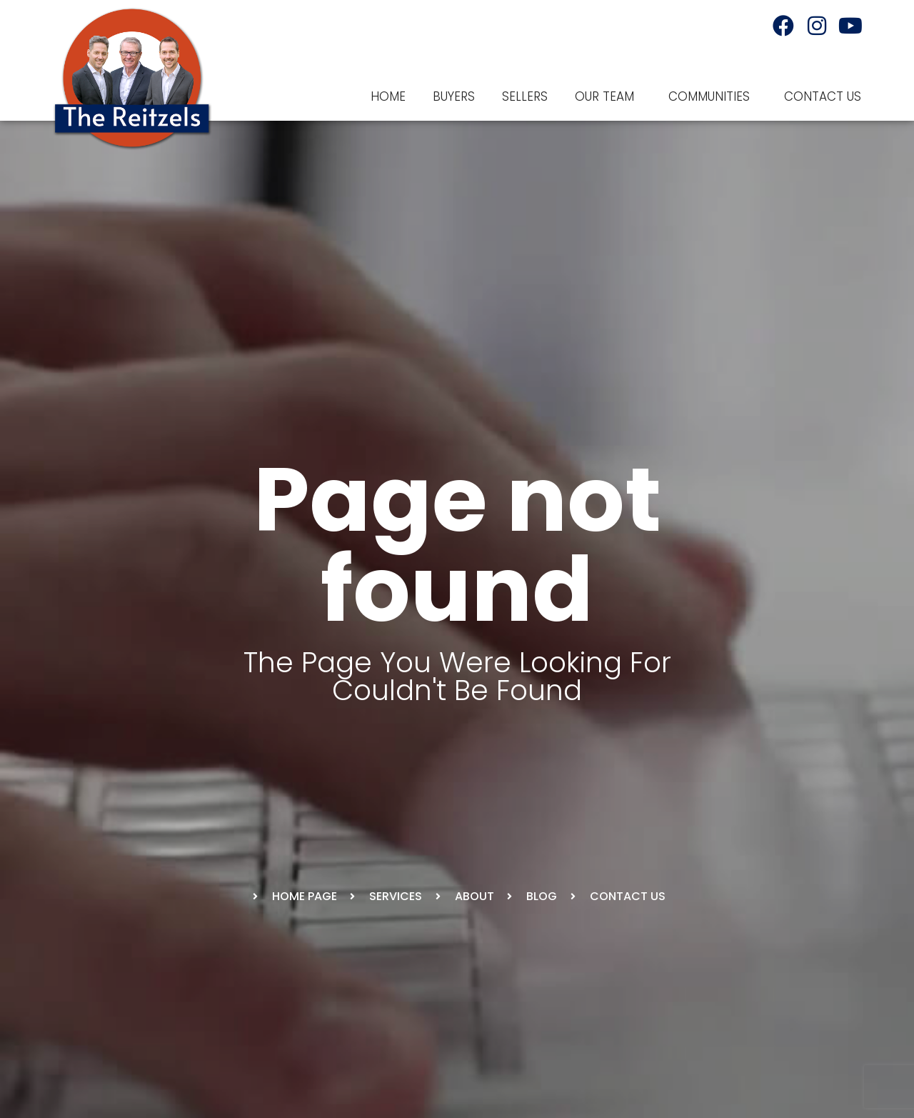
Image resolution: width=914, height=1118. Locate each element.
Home (388, 96)
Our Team (608, 96)
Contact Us (822, 96)
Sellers (525, 96)
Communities (712, 96)
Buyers (454, 96)
